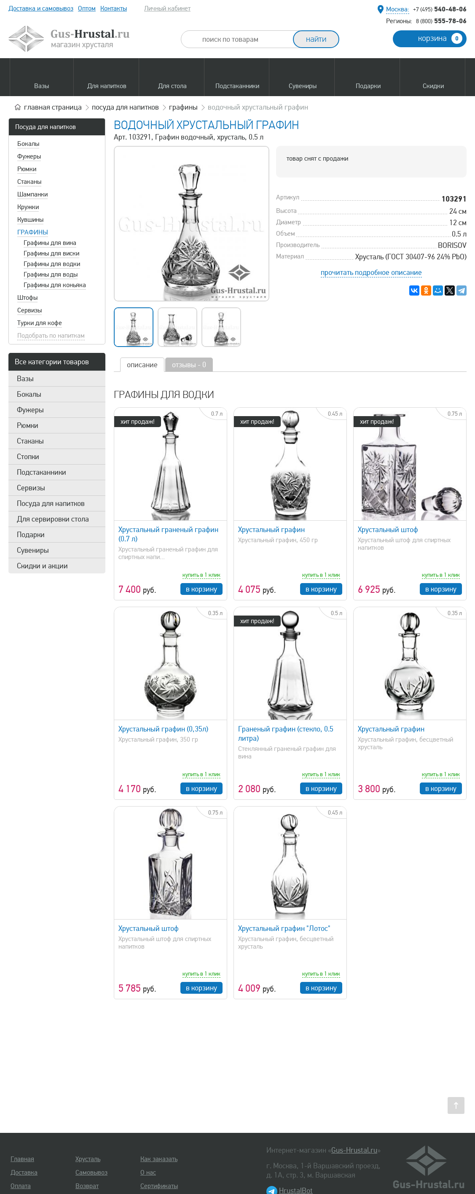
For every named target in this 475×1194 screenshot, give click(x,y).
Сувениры (33, 550)
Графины (32, 232)
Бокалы (28, 144)
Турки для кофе (39, 323)
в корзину (201, 589)
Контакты (113, 8)
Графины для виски (51, 253)
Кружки (28, 207)
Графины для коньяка (55, 285)
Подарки (31, 534)
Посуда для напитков (45, 127)
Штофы (27, 297)
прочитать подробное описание (371, 272)
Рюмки (26, 169)
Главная (22, 1159)
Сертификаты (159, 1186)
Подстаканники (41, 472)
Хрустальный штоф (388, 529)
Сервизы (29, 310)
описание (142, 364)
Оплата (21, 1186)
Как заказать (158, 1159)
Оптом (87, 8)
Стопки (28, 456)
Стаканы (29, 181)
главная (53, 107)
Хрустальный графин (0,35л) (163, 729)
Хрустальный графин (271, 529)
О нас (148, 1172)
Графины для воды (51, 274)
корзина (440, 38)
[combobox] (244, 39)
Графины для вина (50, 243)
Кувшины (30, 219)
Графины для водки (52, 264)
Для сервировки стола (53, 519)
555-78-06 (441, 20)
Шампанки (32, 194)
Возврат (87, 1186)
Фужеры (29, 156)
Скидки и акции (42, 565)
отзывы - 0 (189, 364)
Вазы (25, 378)
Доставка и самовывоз (40, 8)
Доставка (24, 1172)
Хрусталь (87, 1159)
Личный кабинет (167, 8)
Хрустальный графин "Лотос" (284, 928)
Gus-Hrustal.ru (354, 1150)
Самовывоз (91, 1172)
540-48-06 (440, 9)
